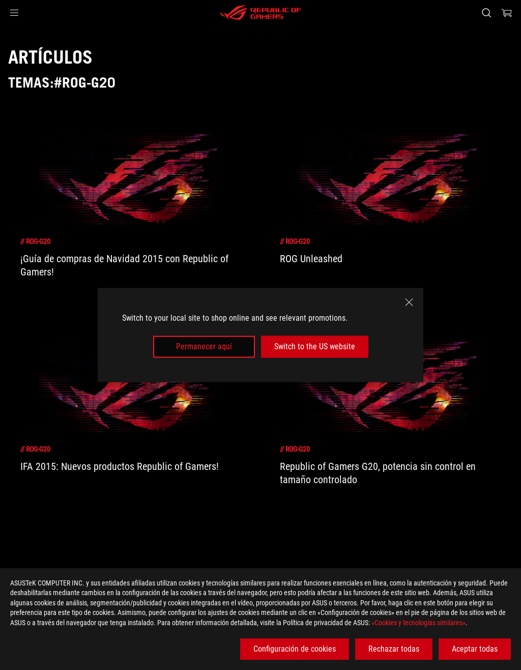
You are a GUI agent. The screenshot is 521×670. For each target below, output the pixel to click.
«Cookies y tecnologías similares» (418, 623)
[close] (409, 302)
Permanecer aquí (204, 346)
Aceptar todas (475, 649)
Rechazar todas (393, 649)
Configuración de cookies (294, 649)
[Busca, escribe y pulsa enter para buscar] (486, 12)
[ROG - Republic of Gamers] (260, 12)
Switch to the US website (314, 346)
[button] (14, 13)
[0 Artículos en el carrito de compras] (507, 12)
